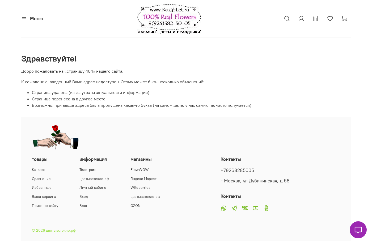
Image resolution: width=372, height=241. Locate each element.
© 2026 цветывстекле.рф (54, 230)
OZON (135, 205)
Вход (83, 196)
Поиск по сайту (45, 205)
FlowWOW (139, 169)
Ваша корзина (44, 196)
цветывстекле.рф (94, 178)
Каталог (38, 169)
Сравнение (41, 178)
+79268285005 (237, 170)
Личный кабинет (93, 187)
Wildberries (140, 187)
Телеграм (87, 169)
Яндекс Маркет (143, 178)
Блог (83, 205)
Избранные (42, 187)
